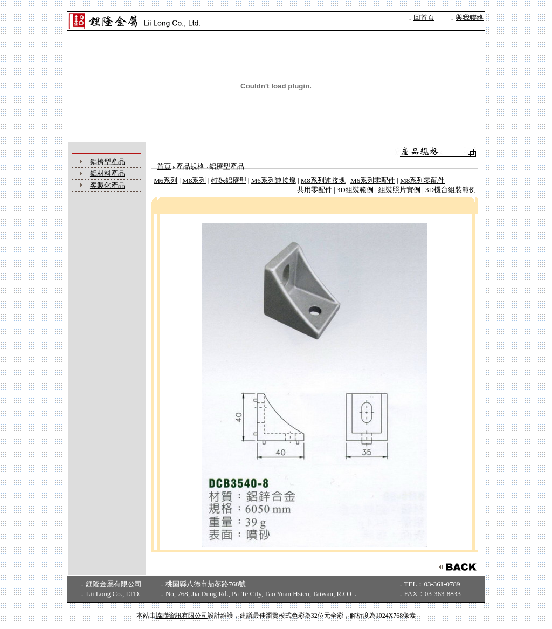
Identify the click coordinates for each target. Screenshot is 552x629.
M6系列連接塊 (273, 180)
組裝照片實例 (399, 190)
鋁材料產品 (107, 173)
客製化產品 (107, 185)
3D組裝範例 (355, 190)
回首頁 (423, 17)
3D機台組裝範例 (450, 190)
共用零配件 (314, 190)
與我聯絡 (470, 17)
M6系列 (165, 180)
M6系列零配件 (372, 180)
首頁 (164, 166)
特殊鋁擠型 (228, 180)
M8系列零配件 (422, 180)
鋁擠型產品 (107, 162)
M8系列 (194, 180)
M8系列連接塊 (323, 180)
